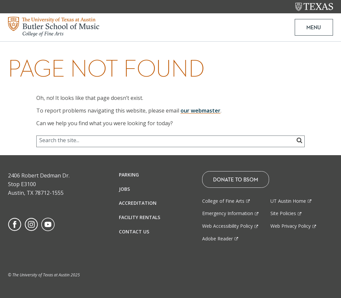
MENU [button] (313, 27)
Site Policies (283, 213)
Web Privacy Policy (290, 226)
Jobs (124, 189)
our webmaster (200, 110)
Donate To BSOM (235, 179)
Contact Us (134, 231)
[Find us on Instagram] (31, 223)
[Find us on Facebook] (14, 223)
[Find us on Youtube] (48, 223)
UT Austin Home (288, 201)
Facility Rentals (139, 217)
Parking (129, 174)
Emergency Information (227, 213)
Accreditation (138, 203)
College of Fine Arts (223, 201)
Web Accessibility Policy (227, 226)
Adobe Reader (217, 238)
